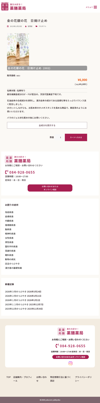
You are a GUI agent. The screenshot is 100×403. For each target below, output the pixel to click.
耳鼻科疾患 (10, 250)
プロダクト (42, 26)
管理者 (30, 26)
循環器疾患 (10, 225)
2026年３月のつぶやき (15, 291)
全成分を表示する (47, 125)
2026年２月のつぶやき (15, 295)
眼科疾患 (9, 255)
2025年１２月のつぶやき (17, 304)
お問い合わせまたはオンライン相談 (50, 188)
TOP (8, 377)
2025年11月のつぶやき (16, 308)
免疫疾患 (9, 212)
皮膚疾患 (9, 216)
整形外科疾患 (11, 246)
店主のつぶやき (12, 263)
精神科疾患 (10, 233)
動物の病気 (10, 259)
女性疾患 (9, 237)
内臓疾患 (9, 220)
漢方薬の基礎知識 (13, 267)
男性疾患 (9, 242)
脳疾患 (8, 229)
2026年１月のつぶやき (15, 300)
